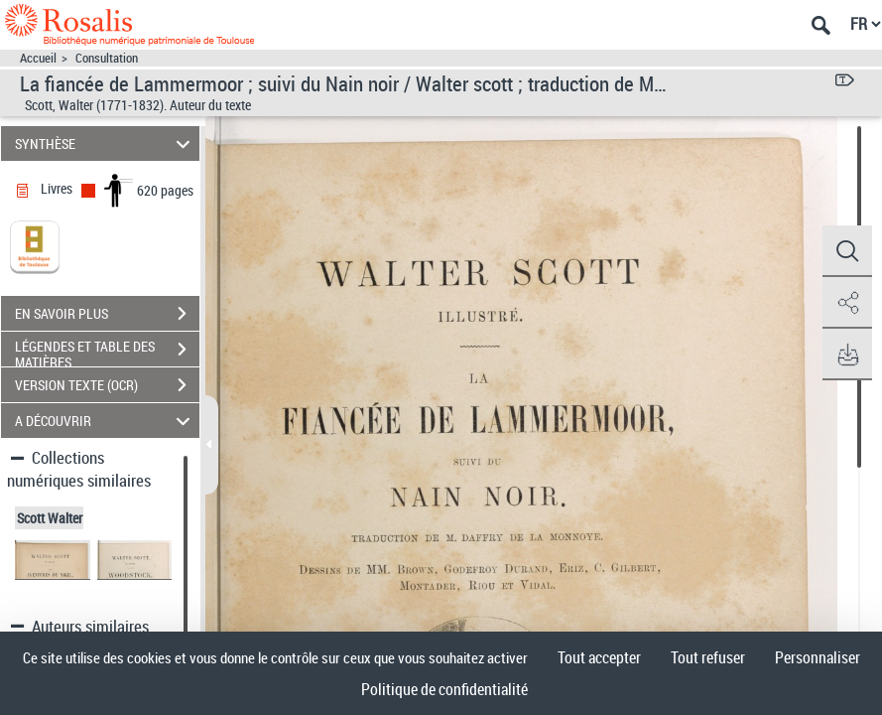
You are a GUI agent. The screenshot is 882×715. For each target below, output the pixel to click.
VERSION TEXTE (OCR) (107, 385)
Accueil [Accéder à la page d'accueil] (38, 58)
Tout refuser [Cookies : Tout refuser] (708, 657)
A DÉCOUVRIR (105, 420)
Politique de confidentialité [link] (444, 689)
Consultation (106, 58)
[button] (847, 251)
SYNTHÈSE (105, 143)
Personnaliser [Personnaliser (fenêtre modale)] (817, 657)
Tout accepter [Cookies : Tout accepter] (599, 657)
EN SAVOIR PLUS (107, 314)
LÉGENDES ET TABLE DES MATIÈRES (107, 351)
